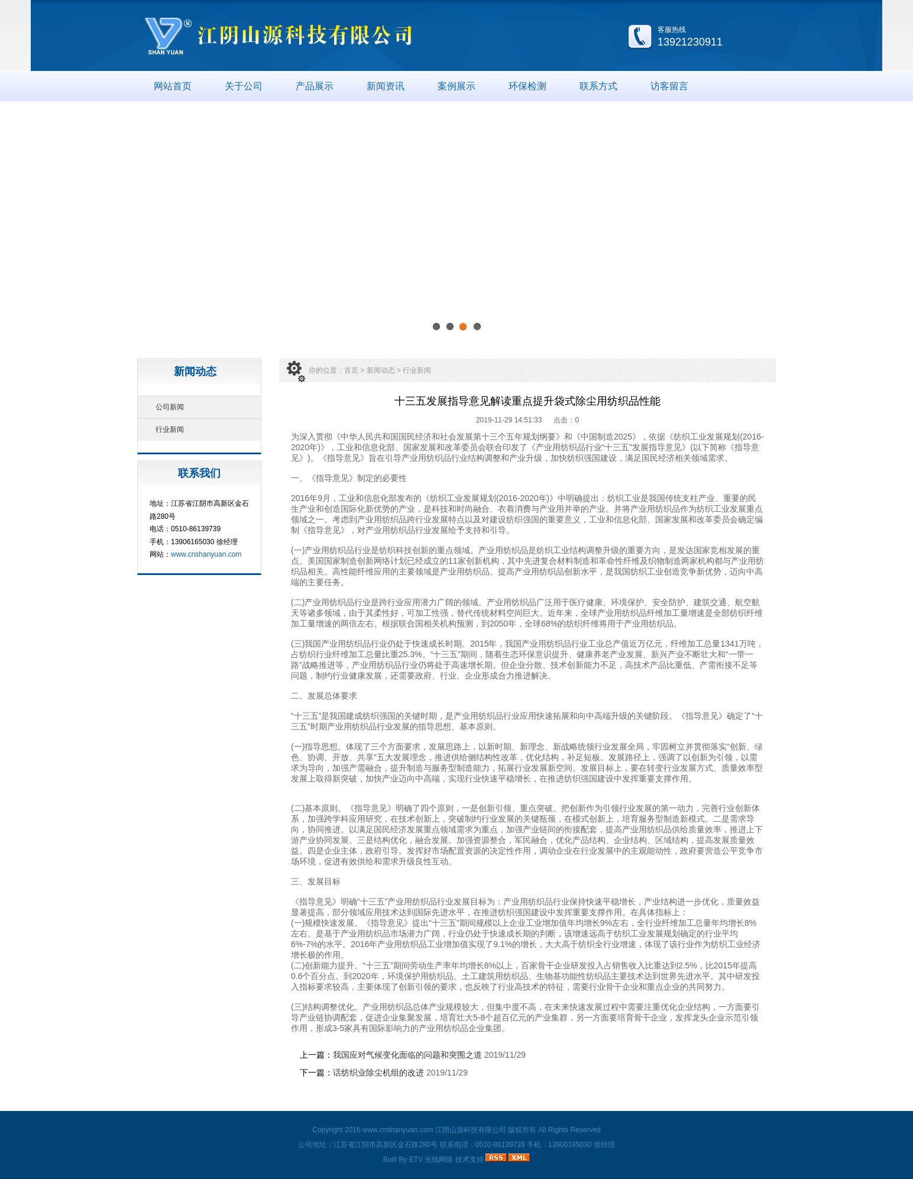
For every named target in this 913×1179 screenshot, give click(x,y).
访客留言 (669, 86)
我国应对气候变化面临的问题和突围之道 (407, 1055)
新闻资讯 (385, 86)
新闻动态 (381, 370)
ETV (416, 1159)
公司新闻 (170, 407)
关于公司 (244, 86)
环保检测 (527, 86)
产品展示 (315, 86)
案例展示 (456, 86)
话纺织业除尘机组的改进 (378, 1072)
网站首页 (173, 86)
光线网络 (439, 1159)
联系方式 (598, 86)
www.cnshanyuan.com (206, 554)
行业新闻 (170, 429)
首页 (351, 370)
